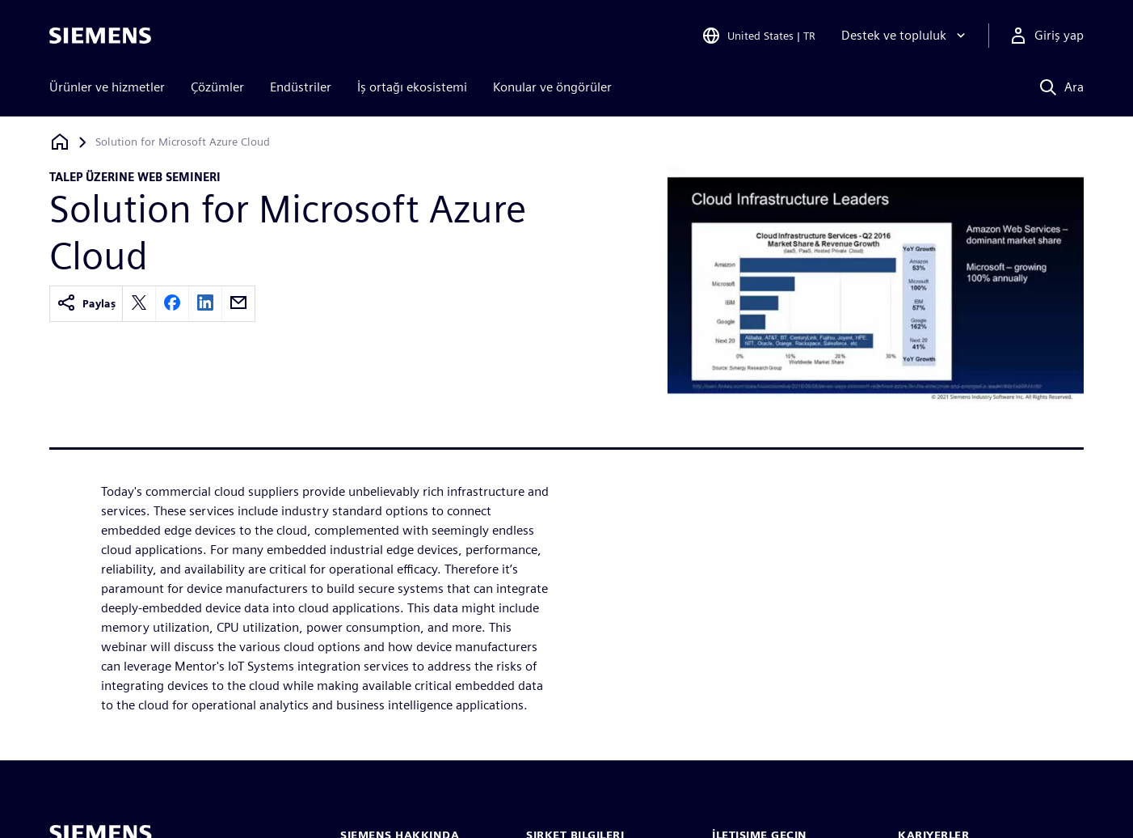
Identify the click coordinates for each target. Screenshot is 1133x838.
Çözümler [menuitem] (217, 87)
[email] (238, 303)
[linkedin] (205, 303)
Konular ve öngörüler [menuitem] (552, 87)
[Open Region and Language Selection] (758, 35)
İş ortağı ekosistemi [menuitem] (412, 87)
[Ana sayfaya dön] (59, 142)
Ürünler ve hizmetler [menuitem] (107, 87)
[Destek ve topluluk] (905, 35)
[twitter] (139, 303)
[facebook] (172, 303)
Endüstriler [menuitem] (300, 87)
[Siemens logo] (100, 36)
